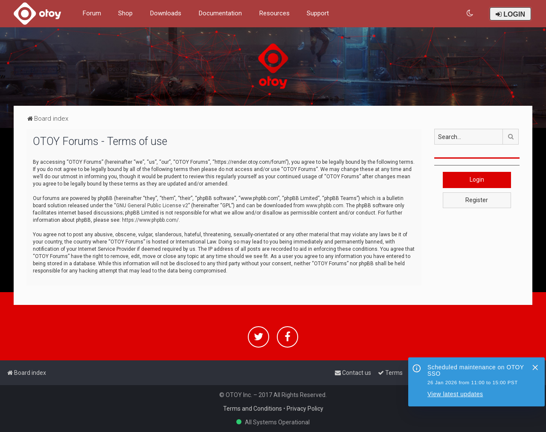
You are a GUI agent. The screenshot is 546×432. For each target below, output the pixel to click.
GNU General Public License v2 (152, 206)
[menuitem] (470, 13)
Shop (125, 13)
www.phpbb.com (324, 206)
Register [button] (476, 200)
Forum (91, 13)
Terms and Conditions (252, 408)
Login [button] (477, 179)
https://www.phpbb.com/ (150, 220)
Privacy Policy (305, 408)
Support (318, 13)
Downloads (165, 13)
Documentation (220, 13)
